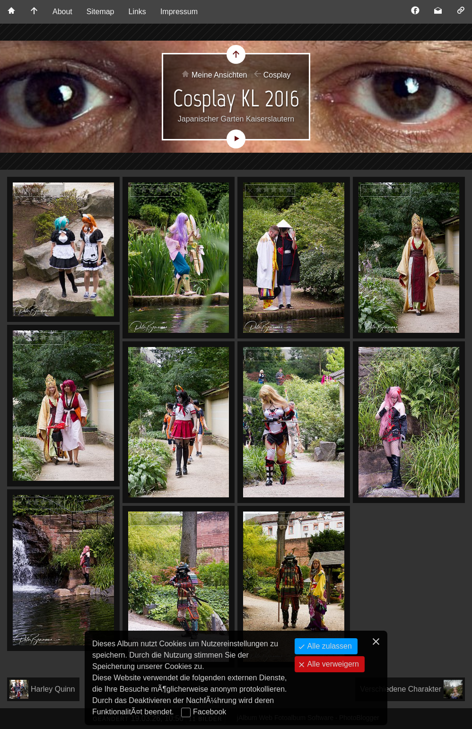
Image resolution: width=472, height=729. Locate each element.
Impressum (179, 12)
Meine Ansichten (219, 75)
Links (137, 12)
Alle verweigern (332, 664)
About (62, 12)
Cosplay (277, 75)
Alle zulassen (328, 646)
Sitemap (100, 12)
